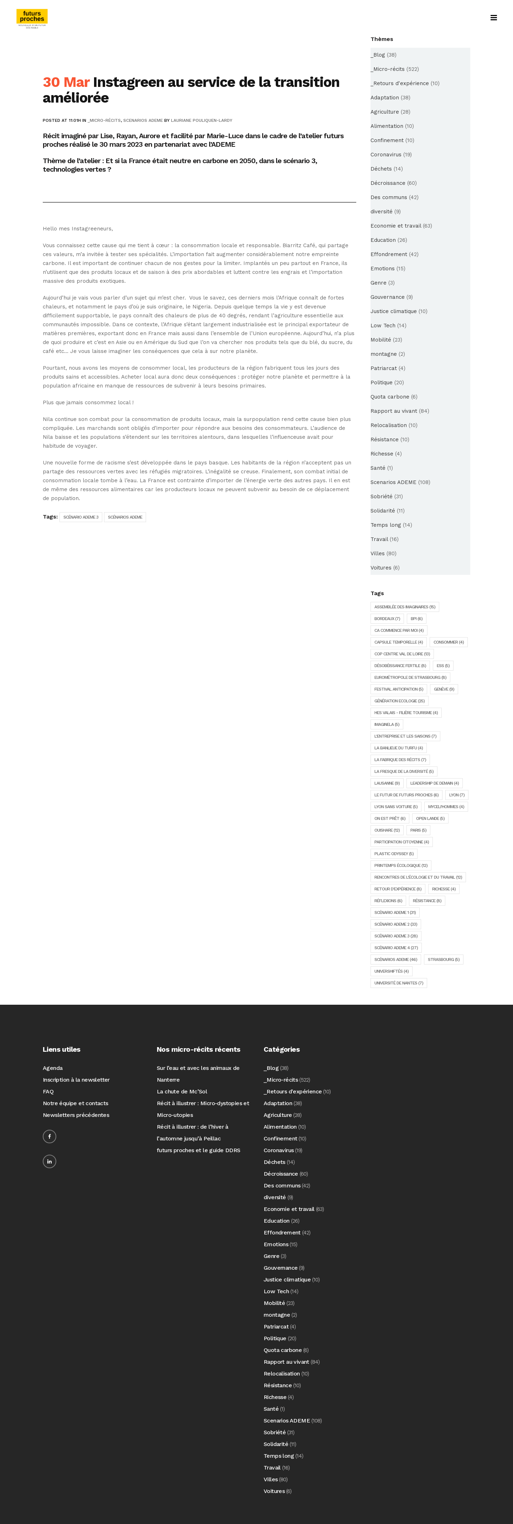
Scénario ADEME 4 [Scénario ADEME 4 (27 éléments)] (396, 947)
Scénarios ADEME (125, 517)
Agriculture (384, 112)
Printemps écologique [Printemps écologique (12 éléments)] (401, 865)
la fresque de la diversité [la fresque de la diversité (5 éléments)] (404, 771)
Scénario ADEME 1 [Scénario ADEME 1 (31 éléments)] (395, 912)
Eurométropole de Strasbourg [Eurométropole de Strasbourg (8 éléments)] (410, 677)
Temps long (385, 525)
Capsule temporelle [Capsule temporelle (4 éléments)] (398, 642)
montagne (383, 354)
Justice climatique (393, 311)
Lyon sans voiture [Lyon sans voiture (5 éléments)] (396, 806)
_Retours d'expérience (399, 83)
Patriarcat (383, 368)
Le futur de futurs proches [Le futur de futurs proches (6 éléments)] (406, 794)
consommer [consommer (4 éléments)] (449, 642)
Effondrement (388, 254)
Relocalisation (388, 425)
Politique (381, 382)
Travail (379, 539)
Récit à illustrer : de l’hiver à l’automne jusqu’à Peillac (192, 1132)
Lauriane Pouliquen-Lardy (201, 120)
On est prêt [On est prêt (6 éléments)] (389, 818)
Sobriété (381, 496)
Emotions (382, 268)
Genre (378, 283)
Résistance (384, 439)
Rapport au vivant (393, 411)
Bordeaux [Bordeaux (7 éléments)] (387, 618)
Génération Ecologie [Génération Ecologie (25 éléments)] (399, 700)
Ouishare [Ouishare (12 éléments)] (387, 830)
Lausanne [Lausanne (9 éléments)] (387, 783)
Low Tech (382, 325)
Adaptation (384, 97)
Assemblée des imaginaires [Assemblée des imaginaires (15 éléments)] (404, 606)
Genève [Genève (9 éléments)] (444, 689)
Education (383, 240)
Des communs (388, 197)
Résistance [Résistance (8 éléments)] (427, 900)
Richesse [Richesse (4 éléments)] (444, 888)
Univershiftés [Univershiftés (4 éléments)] (391, 971)
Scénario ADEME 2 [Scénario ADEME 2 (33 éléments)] (395, 924)
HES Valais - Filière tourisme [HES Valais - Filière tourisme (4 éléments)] (406, 712)
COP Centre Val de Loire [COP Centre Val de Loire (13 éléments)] (402, 653)
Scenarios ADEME (143, 120)
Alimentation (386, 126)
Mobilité (380, 340)
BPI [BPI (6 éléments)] (417, 618)
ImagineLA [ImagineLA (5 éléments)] (386, 724)
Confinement (387, 140)
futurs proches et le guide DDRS (198, 1150)
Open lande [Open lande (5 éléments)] (430, 818)
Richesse (381, 454)
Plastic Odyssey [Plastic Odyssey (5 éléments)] (394, 853)
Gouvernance (387, 297)
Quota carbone (389, 397)
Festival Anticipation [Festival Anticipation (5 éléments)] (398, 689)
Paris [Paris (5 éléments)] (418, 830)
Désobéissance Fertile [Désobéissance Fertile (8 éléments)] (400, 665)
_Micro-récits (104, 120)
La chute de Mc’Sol (182, 1091)
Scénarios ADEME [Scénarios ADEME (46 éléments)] (395, 959)
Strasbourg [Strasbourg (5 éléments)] (444, 959)
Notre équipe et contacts (75, 1103)
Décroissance (387, 183)
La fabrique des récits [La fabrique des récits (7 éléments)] (400, 759)
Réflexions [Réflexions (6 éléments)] (388, 900)
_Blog (377, 55)
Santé (377, 468)
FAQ (48, 1091)
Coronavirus (385, 154)
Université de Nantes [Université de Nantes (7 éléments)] (398, 983)
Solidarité (382, 511)
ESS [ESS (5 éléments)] (443, 665)
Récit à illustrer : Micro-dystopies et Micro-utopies (203, 1109)
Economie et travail (395, 226)
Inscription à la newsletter (76, 1079)
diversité (381, 211)
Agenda (52, 1068)
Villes (377, 553)
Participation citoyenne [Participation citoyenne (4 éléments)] (401, 841)
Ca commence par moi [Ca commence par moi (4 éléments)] (399, 630)
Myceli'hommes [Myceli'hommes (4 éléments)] (446, 806)
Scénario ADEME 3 (80, 517)
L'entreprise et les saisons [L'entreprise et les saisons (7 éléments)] (405, 736)
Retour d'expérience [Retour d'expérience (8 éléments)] (397, 888)
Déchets (381, 169)
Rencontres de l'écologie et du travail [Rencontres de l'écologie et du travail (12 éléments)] (418, 877)
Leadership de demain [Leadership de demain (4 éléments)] (434, 783)
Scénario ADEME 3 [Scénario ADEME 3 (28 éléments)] (396, 935)
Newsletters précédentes (76, 1115)
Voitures (381, 568)
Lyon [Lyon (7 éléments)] (457, 794)
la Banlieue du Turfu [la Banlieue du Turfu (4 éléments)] (398, 747)
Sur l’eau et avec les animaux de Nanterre (198, 1074)
